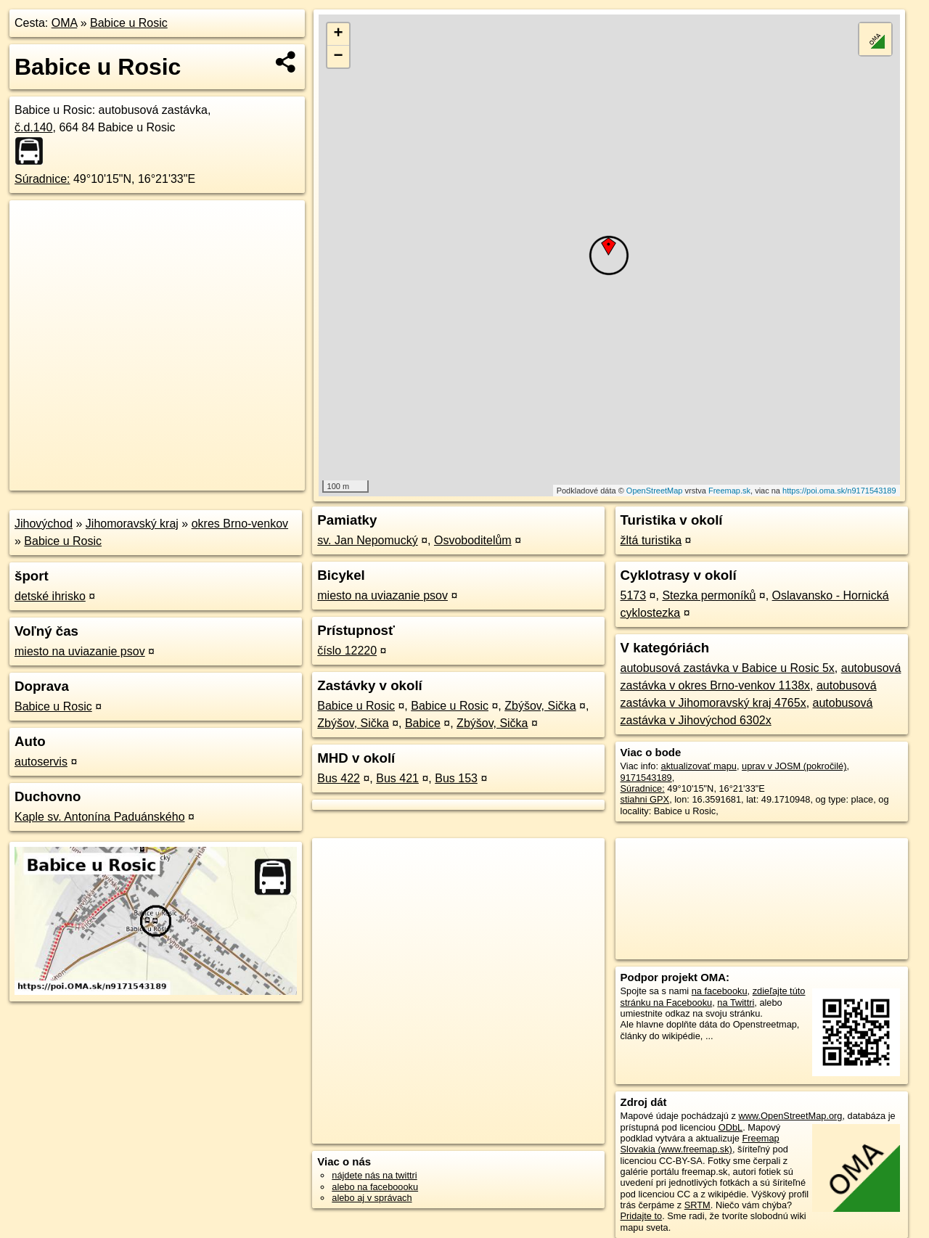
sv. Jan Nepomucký (367, 540)
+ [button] (338, 34)
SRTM (697, 1205)
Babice (423, 723)
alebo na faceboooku (375, 1186)
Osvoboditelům (473, 540)
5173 (634, 595)
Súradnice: (42, 179)
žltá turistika (651, 540)
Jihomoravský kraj (132, 523)
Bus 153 (456, 778)
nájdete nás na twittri (374, 1175)
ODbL (730, 1127)
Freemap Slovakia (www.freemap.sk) (700, 1144)
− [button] (338, 56)
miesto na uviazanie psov (80, 651)
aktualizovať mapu (699, 766)
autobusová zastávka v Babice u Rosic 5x (728, 668)
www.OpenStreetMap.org (790, 1115)
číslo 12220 (347, 650)
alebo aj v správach (372, 1197)
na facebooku (720, 990)
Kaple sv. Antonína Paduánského (100, 817)
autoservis (41, 761)
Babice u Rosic (129, 23)
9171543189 (646, 777)
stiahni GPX (645, 799)
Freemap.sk (729, 490)
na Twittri (735, 1002)
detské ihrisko (50, 596)
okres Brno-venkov (240, 523)
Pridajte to (642, 1215)
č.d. (34, 127)
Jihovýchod (44, 523)
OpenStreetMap (654, 490)
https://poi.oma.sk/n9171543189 (839, 490)
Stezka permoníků (709, 595)
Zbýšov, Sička (540, 706)
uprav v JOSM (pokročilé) (794, 766)
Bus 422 (338, 778)
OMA (65, 23)
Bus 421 (397, 778)
